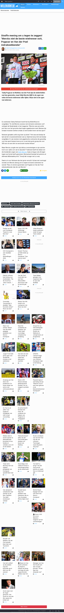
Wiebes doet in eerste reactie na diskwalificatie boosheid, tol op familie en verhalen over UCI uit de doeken (8, 441)
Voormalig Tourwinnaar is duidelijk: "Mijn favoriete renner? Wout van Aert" (8, 305)
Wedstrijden (45, 4)
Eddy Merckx (22, 152)
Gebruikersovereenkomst (17, 608)
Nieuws (23, 4)
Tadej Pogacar (31, 206)
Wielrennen (36, 4)
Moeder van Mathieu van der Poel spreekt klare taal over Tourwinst (8, 542)
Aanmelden (57, 1)
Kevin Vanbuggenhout (12, 48)
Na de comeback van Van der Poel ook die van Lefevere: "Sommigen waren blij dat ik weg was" (38, 441)
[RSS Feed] (58, 607)
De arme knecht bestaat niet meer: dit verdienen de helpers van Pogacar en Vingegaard (22, 413)
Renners (23, 7)
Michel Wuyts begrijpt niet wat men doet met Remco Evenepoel (38, 493)
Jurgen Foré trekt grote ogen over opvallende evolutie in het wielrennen (8, 357)
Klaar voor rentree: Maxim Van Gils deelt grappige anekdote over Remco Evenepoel (7, 331)
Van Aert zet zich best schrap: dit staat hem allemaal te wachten (23, 357)
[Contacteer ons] (55, 607)
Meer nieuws (24, 211)
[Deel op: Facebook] (40, 48)
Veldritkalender (14, 10)
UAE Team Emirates (16, 203)
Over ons (29, 606)
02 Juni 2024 (9, 49)
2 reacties (17, 49)
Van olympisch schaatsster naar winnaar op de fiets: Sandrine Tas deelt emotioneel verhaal (8, 495)
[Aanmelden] (2, 206)
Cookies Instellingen (31, 608)
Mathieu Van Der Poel (19, 206)
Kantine (29, 4)
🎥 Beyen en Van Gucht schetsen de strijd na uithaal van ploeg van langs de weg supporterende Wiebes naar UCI (23, 568)
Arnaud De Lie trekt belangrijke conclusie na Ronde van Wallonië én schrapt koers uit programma (38, 331)
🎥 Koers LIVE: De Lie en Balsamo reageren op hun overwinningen (38, 518)
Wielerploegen (55, 4)
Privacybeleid (36, 606)
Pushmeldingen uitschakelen (45, 608)
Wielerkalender (5, 10)
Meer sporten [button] (8, 1)
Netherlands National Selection (31, 203)
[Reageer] (13, 260)
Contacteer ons (22, 606)
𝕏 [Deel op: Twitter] (42, 48)
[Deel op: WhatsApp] (45, 48)
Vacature (43, 606)
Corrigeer (43, 170)
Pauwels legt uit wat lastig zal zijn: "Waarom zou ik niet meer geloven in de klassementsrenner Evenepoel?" (39, 385)
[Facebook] (50, 607)
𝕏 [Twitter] (53, 607)
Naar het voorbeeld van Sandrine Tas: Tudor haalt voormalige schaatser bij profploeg (22, 331)
